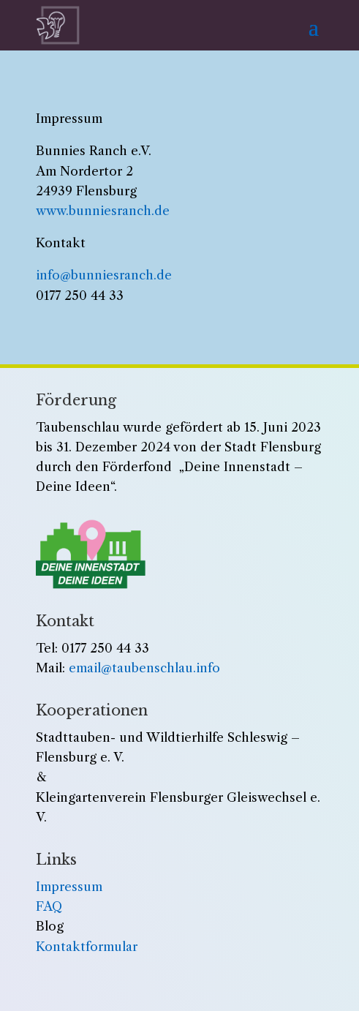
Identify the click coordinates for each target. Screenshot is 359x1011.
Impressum (69, 886)
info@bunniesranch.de (104, 275)
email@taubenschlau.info (144, 668)
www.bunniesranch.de (103, 210)
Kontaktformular (86, 946)
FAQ (49, 906)
